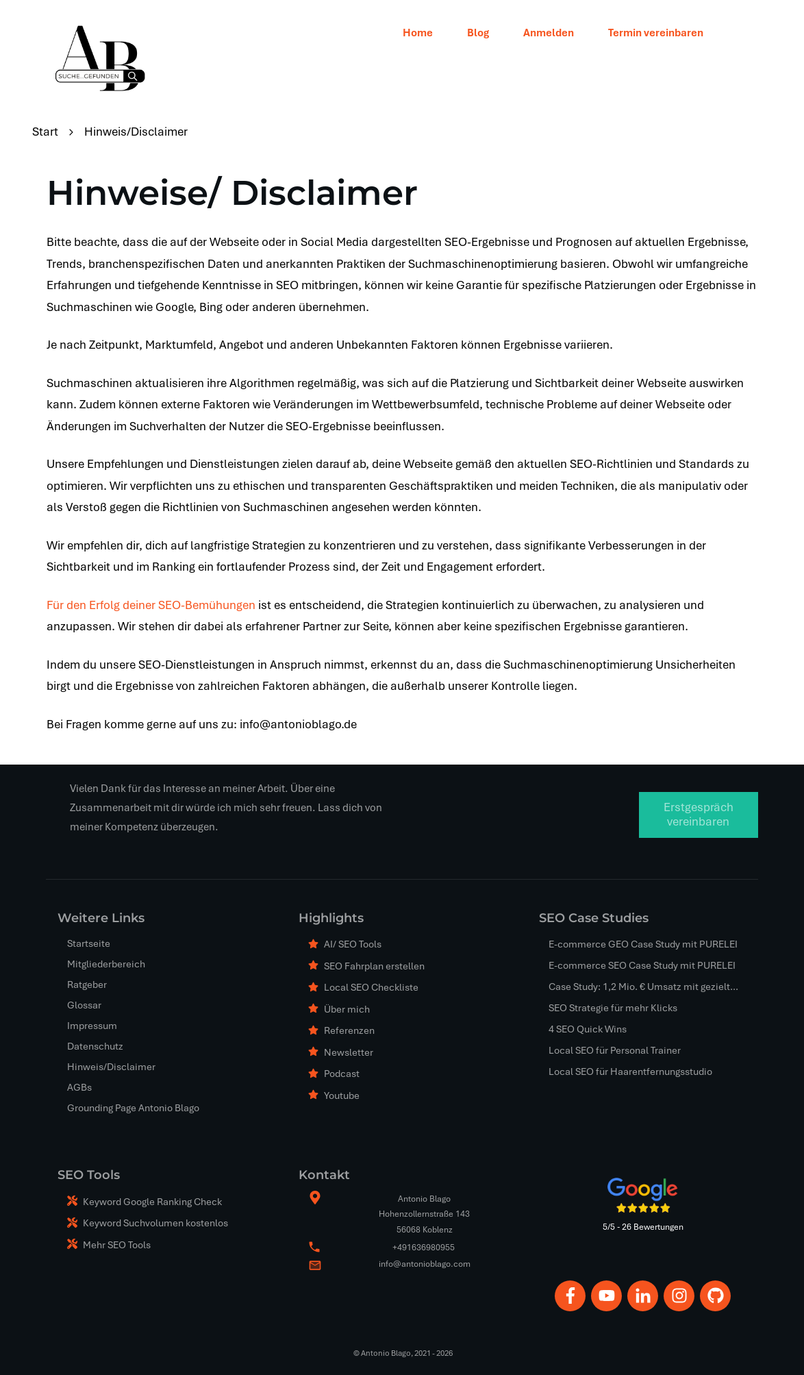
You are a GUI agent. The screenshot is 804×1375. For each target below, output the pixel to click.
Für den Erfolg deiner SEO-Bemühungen (151, 604)
